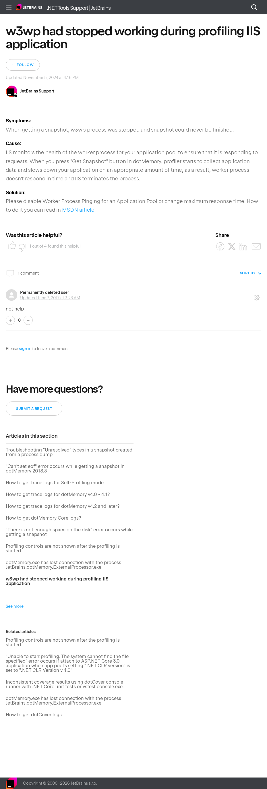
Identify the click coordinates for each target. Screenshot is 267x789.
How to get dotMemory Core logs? (43, 518)
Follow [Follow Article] (25, 65)
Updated (50, 298)
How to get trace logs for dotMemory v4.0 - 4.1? (58, 494)
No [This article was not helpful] (20, 246)
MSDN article (78, 210)
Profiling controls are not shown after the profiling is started (63, 548)
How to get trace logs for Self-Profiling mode (55, 483)
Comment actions (256, 295)
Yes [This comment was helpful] (10, 320)
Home (29, 7)
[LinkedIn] (243, 247)
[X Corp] (231, 246)
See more (15, 606)
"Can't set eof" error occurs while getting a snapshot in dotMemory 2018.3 (65, 469)
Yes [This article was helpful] (10, 246)
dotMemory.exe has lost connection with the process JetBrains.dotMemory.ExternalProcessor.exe (63, 565)
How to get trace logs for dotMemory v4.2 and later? (63, 506)
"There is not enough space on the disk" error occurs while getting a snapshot (69, 532)
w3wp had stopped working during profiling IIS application (57, 581)
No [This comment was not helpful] (28, 320)
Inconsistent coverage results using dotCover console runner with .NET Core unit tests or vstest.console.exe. (65, 684)
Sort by (248, 273)
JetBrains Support (37, 91)
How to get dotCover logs (34, 715)
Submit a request (34, 409)
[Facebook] (220, 247)
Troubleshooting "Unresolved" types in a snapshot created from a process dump (69, 452)
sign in (25, 348)
